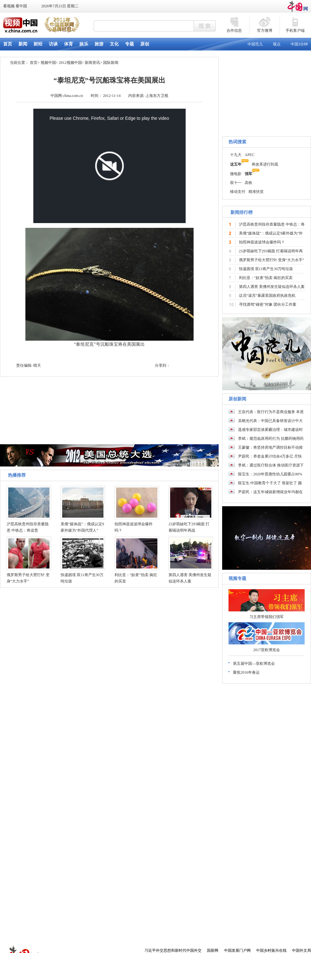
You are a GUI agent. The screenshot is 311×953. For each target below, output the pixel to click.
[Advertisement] (266, 900)
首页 (33, 62)
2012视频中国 (70, 62)
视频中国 (48, 62)
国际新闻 (110, 62)
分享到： (162, 365)
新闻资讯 (92, 62)
